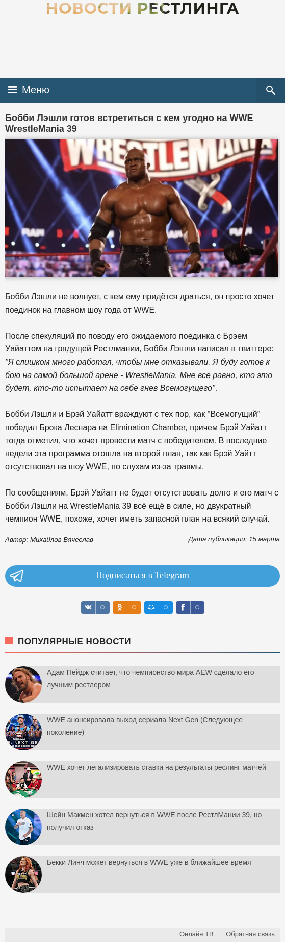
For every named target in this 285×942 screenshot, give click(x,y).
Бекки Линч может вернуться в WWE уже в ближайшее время (149, 862)
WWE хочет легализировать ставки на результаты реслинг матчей (156, 767)
